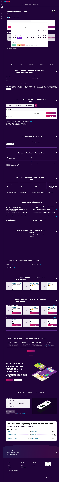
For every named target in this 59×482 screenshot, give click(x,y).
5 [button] (20, 32)
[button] (2, 1)
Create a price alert (48, 345)
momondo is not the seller (32, 450)
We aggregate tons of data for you (32, 452)
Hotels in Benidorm (34, 438)
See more (54, 305)
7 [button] (25, 32)
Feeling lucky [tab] (23, 426)
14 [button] (25, 35)
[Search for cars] (1, 9)
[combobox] (19, 400)
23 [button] (38, 37)
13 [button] (31, 35)
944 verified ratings (15, 17)
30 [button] (13, 42)
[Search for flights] (1, 5)
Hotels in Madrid (34, 431)
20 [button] (23, 37)
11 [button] (43, 32)
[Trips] (1, 14)
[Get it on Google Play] (48, 463)
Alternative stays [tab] (16, 426)
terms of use (18, 413)
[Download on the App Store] (48, 465)
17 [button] (15, 37)
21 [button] (25, 37)
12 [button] (20, 35)
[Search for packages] (1, 11)
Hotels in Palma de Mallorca (11, 434)
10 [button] (15, 35)
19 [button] (20, 37)
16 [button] (13, 37)
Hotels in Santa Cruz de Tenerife (12, 438)
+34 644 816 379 (10, 16)
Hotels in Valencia (10, 435)
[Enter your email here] (19, 406)
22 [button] (27, 37)
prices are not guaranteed (27, 447)
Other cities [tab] (10, 426)
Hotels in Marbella (10, 437)
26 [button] (45, 37)
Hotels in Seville (34, 435)
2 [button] (13, 32)
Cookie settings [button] (8, 126)
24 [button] (40, 37)
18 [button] (18, 37)
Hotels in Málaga (34, 434)
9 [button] (13, 35)
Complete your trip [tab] (31, 426)
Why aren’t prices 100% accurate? (32, 454)
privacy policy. (23, 413)
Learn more (30, 121)
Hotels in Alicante (34, 437)
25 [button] (43, 37)
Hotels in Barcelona (10, 431)
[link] (16, 313)
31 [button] (15, 42)
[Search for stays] (1, 7)
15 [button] (27, 35)
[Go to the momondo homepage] (7, 1)
